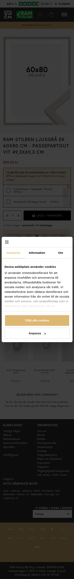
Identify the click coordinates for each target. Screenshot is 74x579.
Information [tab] (37, 252)
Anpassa (37, 333)
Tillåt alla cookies (37, 320)
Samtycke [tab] (13, 252)
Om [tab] (60, 252)
